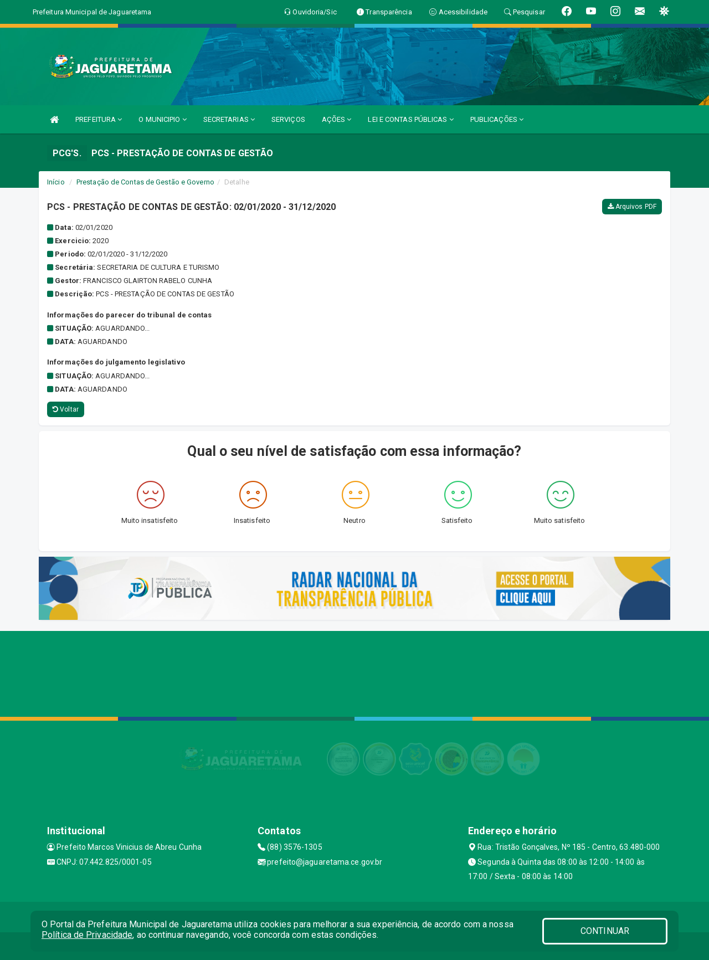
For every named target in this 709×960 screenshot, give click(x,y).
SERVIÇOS (288, 119)
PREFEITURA (98, 119)
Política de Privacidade (87, 935)
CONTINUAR (604, 931)
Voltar (66, 409)
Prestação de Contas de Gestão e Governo (145, 182)
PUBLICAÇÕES (496, 119)
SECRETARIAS (229, 119)
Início (56, 182)
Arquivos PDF (632, 207)
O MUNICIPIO (162, 119)
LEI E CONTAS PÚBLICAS (410, 119)
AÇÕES (337, 119)
